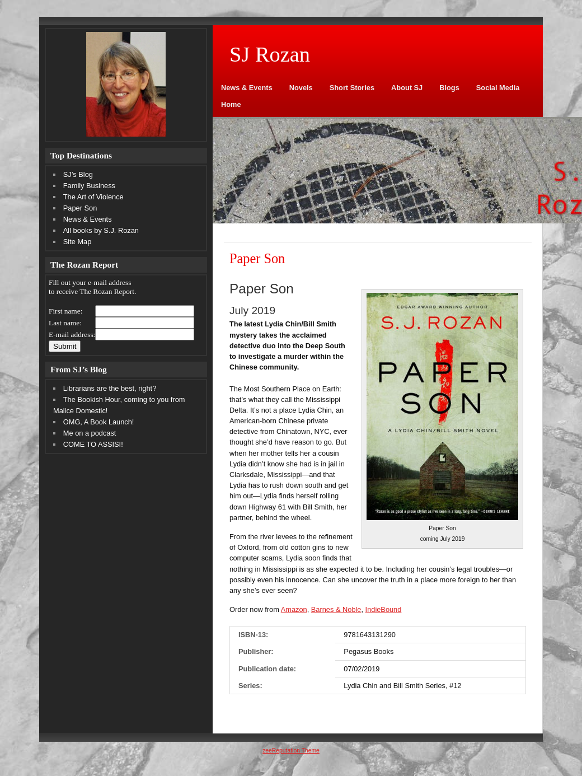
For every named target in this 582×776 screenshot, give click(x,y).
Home (231, 104)
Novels (301, 87)
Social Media (498, 87)
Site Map (77, 241)
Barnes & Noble (336, 609)
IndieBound (383, 609)
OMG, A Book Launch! (98, 422)
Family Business (89, 185)
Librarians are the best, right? (109, 388)
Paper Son (80, 208)
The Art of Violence (93, 197)
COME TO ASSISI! (93, 444)
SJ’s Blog (78, 174)
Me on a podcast (89, 433)
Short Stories (352, 87)
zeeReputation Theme (291, 750)
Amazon (294, 609)
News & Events (247, 87)
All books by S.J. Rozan (101, 230)
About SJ (407, 87)
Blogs (449, 87)
